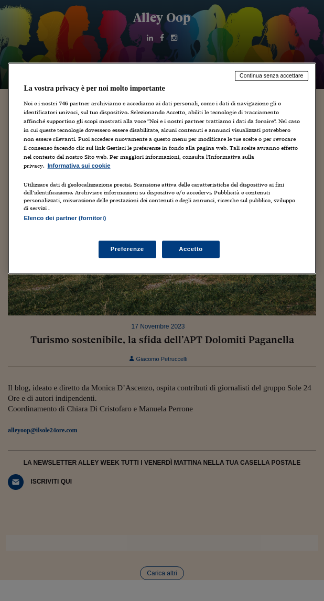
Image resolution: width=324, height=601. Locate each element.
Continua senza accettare (272, 75)
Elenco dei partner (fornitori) (65, 218)
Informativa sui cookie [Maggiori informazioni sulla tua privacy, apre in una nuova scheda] (78, 166)
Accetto (191, 249)
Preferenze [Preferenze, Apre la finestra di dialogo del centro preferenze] (127, 249)
